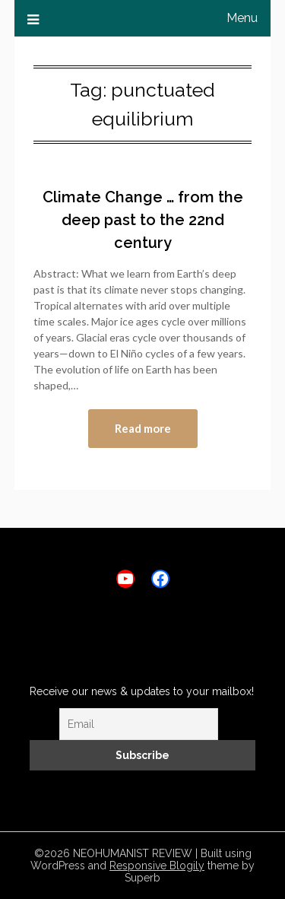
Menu (242, 18)
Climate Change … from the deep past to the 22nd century (143, 220)
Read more (143, 428)
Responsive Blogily (156, 865)
